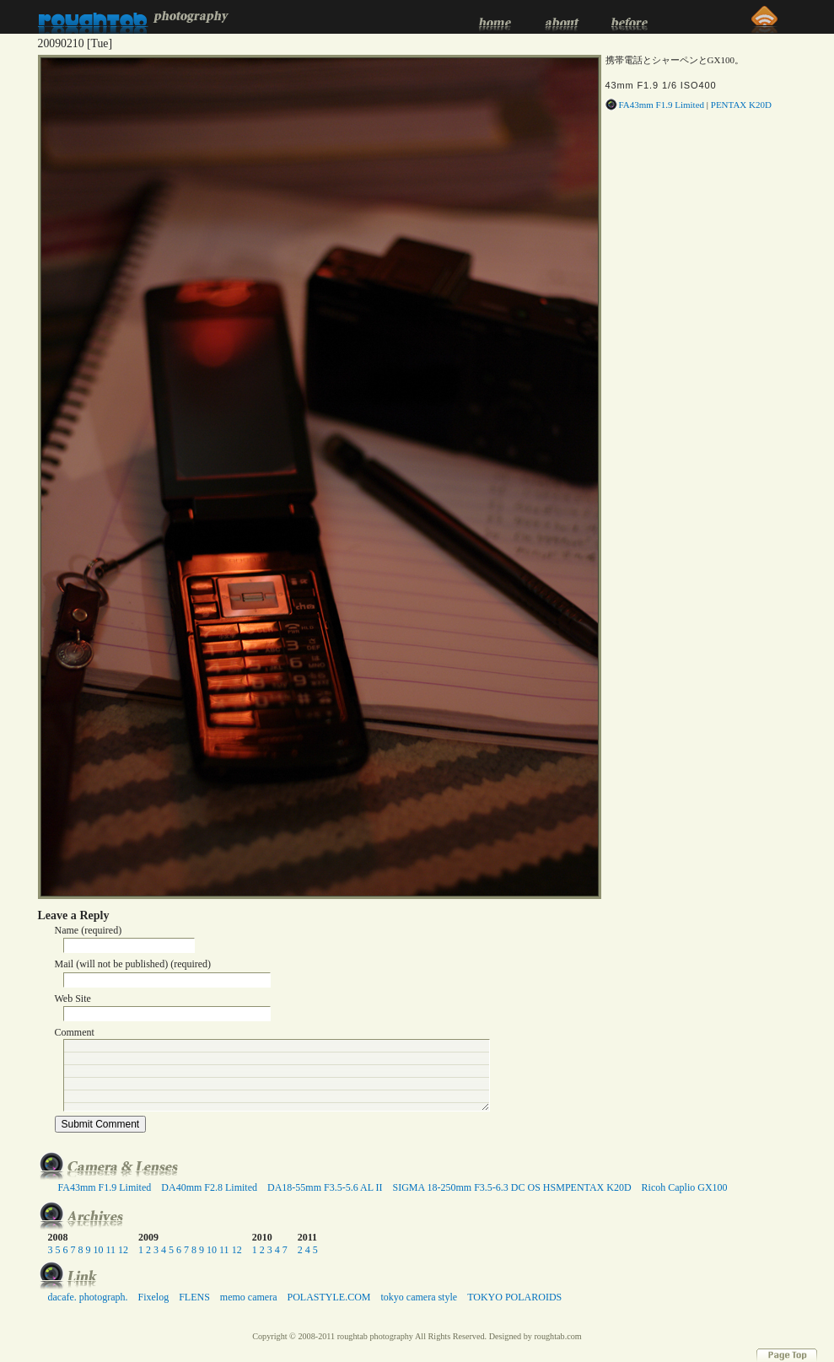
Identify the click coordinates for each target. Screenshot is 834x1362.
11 (111, 1250)
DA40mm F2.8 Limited (209, 1187)
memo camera (248, 1297)
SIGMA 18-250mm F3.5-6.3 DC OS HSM (479, 1187)
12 (123, 1250)
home (493, 17)
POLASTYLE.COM (328, 1297)
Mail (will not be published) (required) (133, 964)
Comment (74, 1032)
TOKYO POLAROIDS (514, 1297)
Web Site (73, 998)
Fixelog (153, 1297)
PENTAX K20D (741, 105)
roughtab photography (133, 17)
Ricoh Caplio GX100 (685, 1187)
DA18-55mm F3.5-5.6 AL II (325, 1187)
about (561, 17)
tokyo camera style (418, 1297)
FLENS (194, 1297)
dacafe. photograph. (88, 1297)
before (628, 17)
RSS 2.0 (763, 17)
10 (99, 1250)
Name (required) (88, 930)
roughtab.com (557, 1336)
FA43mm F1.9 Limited (662, 105)
